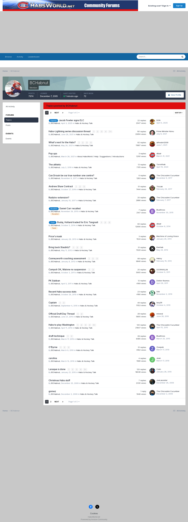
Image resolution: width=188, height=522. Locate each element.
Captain (53, 301)
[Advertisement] (94, 32)
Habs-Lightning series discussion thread (70, 131)
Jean (158, 357)
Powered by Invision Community (94, 518)
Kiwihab (159, 247)
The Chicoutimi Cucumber (167, 175)
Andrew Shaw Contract (61, 186)
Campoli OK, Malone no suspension (68, 268)
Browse (8, 57)
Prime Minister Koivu (165, 131)
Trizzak (159, 186)
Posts (8, 125)
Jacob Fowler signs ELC (71, 120)
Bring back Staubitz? (60, 246)
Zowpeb (160, 346)
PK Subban (54, 279)
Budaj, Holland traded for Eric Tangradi (78, 222)
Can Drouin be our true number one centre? (71, 175)
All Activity (10, 106)
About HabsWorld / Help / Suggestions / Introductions (100, 156)
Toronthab (161, 164)
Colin (158, 368)
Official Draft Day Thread (62, 312)
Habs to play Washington (62, 323)
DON (158, 120)
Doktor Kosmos (162, 280)
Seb (158, 291)
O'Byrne (53, 345)
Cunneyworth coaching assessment (67, 257)
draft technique (57, 334)
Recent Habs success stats (62, 290)
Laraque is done (57, 367)
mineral (159, 313)
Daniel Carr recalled (70, 208)
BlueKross (160, 209)
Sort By (178, 113)
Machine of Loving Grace (167, 236)
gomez (52, 389)
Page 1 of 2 (74, 113)
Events (8, 138)
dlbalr (158, 153)
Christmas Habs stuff (59, 378)
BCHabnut (55, 123)
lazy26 (159, 302)
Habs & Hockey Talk (84, 123)
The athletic (55, 164)
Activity (20, 57)
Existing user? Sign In (159, 6)
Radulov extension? (59, 197)
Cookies (94, 512)
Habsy (159, 258)
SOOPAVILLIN (162, 269)
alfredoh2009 (162, 142)
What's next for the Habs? (62, 142)
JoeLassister (161, 379)
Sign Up (179, 5)
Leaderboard (33, 57)
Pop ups (53, 153)
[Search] (150, 56)
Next (56, 113)
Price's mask (55, 235)
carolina (53, 356)
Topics (9, 120)
